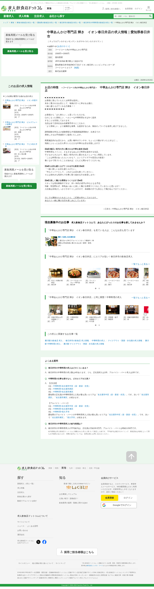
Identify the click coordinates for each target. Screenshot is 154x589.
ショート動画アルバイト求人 (80, 578)
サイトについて (23, 522)
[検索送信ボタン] (150, 16)
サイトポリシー (24, 563)
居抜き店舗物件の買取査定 (58, 575)
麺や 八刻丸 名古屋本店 (66, 237)
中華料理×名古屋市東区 (63, 392)
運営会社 (20, 535)
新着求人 (9, 16)
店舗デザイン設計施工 (82, 572)
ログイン (128, 498)
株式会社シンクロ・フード (95, 565)
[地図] (76, 68)
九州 (71, 468)
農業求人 (55, 578)
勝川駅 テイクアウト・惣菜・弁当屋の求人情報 (84, 344)
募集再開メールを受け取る (20, 51)
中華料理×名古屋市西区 (63, 389)
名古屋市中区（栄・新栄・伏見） (112, 394)
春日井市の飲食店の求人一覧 (70, 23)
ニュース (20, 526)
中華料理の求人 (98, 340)
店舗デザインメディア (35, 578)
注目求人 (39, 16)
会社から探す (57, 16)
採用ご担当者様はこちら (79, 551)
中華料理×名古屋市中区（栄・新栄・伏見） (71, 386)
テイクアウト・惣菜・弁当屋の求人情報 (125, 340)
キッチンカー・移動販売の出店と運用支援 (96, 575)
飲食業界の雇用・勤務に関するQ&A (73, 503)
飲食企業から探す (24, 497)
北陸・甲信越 (94, 468)
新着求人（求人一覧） (26, 484)
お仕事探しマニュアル (68, 494)
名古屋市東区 (61, 397)
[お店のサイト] (63, 46)
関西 (56, 468)
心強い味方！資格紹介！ (69, 498)
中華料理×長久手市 (61, 412)
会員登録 (109, 498)
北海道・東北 (80, 468)
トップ (5, 23)
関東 (50, 468)
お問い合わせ (22, 530)
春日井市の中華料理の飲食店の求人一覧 (98, 23)
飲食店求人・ (109, 572)
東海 (12, 23)
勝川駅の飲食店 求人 (54, 340)
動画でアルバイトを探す (27, 501)
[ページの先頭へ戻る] (131, 456)
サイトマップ (60, 563)
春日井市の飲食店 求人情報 (77, 340)
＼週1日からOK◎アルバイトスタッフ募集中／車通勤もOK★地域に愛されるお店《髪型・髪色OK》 (76, 243)
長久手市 (71, 417)
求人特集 (24, 16)
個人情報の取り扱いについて (42, 563)
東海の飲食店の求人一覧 (26, 23)
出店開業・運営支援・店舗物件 (50, 572)
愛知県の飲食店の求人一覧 (47, 23)
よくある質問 (32, 526)
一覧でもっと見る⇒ (140, 264)
